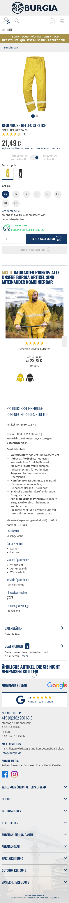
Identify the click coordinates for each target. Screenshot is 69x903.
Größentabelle (11, 211)
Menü (10, 30)
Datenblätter (13, 628)
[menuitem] (15, 20)
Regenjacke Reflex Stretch (34, 349)
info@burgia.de (11, 753)
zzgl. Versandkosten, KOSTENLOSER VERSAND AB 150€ (31, 148)
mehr (24, 656)
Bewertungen (14, 646)
